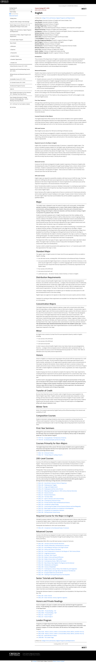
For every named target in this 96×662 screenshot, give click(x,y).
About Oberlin (13, 43)
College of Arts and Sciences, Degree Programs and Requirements (20, 30)
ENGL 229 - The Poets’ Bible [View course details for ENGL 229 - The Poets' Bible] (45, 497)
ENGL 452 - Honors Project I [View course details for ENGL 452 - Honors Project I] (45, 615)
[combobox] (72, 6)
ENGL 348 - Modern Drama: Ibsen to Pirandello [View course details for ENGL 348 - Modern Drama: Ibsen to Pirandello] (50, 559)
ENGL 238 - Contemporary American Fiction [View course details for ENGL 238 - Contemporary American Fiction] (49, 500)
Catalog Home (13, 18)
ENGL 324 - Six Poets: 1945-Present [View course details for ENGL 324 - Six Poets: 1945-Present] (47, 555)
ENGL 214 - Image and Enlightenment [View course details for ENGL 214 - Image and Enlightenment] (48, 487)
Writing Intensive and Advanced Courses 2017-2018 (20, 75)
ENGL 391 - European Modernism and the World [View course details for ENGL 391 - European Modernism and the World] (50, 573)
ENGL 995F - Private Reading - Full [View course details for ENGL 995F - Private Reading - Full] (47, 611)
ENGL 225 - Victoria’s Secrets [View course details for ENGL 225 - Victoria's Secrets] (45, 493)
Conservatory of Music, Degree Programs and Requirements (20, 35)
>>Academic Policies (14, 56)
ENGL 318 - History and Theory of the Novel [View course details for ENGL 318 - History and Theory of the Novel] (49, 549)
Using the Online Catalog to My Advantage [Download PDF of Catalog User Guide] (19, 21)
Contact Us (38, 655)
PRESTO (12, 89)
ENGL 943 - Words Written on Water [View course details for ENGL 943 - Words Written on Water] (47, 635)
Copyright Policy (32, 655)
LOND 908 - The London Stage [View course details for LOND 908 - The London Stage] (46, 637)
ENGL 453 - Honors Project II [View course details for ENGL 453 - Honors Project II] (45, 617)
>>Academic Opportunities (16, 59)
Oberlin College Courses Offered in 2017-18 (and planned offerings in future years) (20, 25)
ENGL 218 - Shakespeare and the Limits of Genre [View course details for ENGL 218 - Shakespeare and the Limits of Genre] (50, 489)
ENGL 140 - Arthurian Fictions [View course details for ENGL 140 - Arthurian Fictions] (45, 453)
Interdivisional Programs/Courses (17, 86)
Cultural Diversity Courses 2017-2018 (18, 66)
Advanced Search (13, 16)
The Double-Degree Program (16, 39)
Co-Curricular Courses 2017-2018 (17, 82)
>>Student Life (13, 62)
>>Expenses (12, 49)
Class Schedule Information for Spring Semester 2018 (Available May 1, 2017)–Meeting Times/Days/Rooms (19, 99)
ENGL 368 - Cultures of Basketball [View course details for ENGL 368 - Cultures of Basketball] (47, 567)
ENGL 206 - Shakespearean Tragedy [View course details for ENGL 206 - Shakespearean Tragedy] (47, 485)
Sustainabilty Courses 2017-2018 (17, 79)
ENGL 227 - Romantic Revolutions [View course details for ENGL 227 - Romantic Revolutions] (46, 495)
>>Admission (13, 46)
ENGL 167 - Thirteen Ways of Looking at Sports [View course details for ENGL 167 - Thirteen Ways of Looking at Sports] (50, 455)
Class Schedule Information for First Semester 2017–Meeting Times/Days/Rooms (20, 93)
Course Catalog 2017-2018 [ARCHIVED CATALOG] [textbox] (68, 5)
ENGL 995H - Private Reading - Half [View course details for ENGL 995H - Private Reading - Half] (47, 613)
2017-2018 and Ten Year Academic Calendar (20, 104)
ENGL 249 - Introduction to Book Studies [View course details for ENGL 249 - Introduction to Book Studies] (48, 504)
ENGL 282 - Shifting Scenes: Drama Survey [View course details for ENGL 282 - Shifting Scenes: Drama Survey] (49, 512)
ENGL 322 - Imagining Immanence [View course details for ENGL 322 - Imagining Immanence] (47, 553)
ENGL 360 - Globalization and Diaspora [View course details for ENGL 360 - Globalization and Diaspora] (48, 565)
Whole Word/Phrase (14, 13)
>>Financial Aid (13, 53)
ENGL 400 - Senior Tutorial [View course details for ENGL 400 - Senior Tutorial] (45, 596)
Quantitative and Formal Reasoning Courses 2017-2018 (20, 70)
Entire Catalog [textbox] (12, 9)
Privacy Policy (25, 655)
